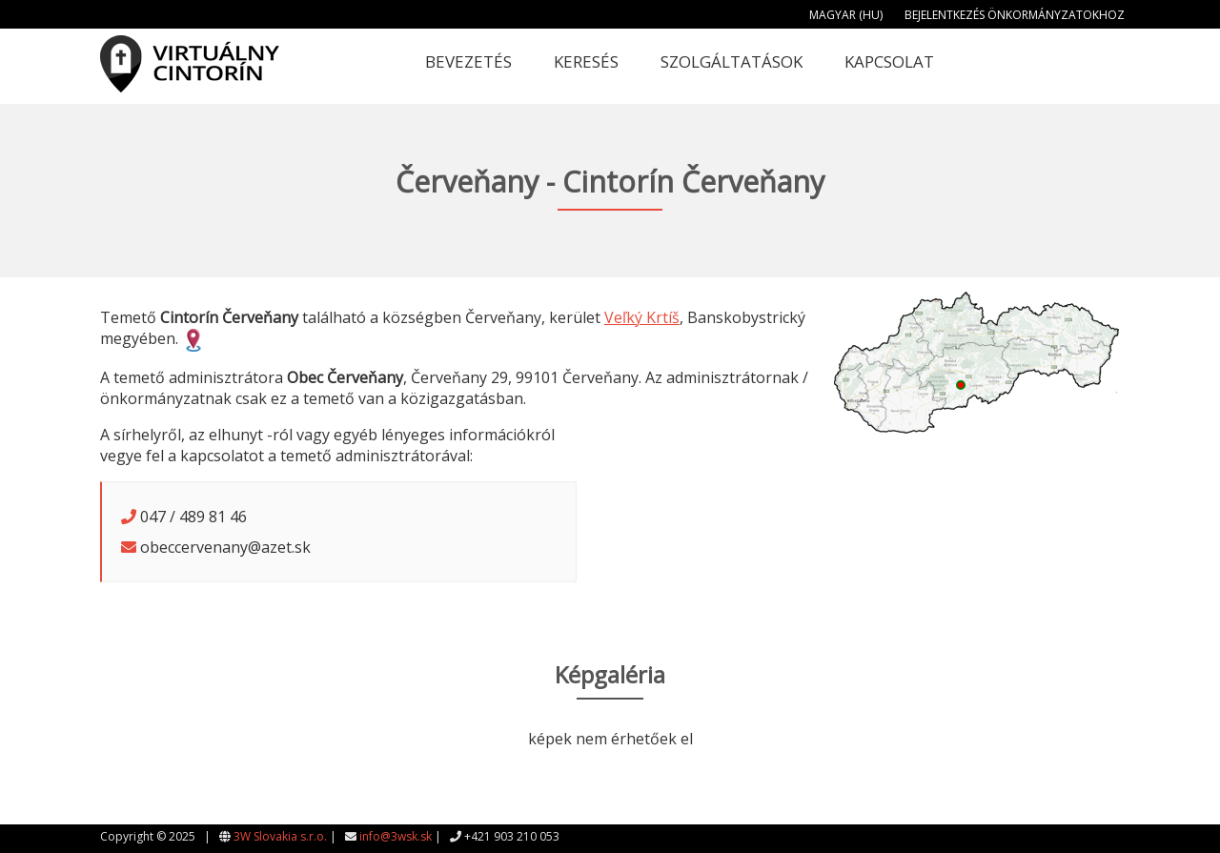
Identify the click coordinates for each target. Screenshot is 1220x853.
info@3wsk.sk (395, 836)
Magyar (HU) (846, 15)
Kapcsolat (889, 61)
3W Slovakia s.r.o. (280, 836)
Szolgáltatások (732, 61)
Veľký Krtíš (642, 317)
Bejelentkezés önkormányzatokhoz (1015, 15)
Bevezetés (468, 61)
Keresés (586, 61)
